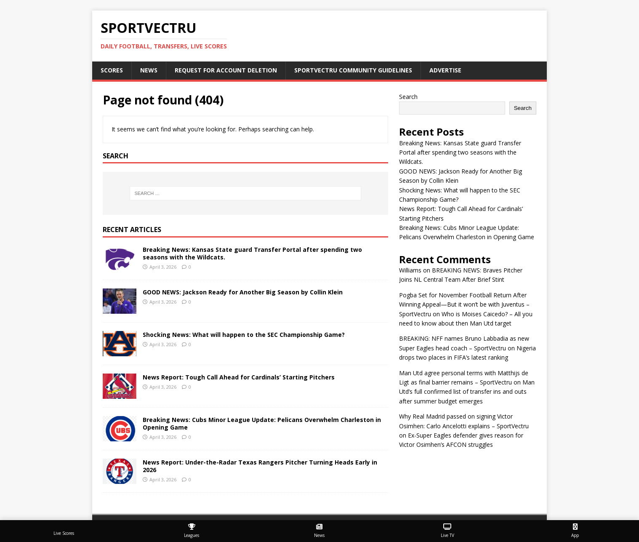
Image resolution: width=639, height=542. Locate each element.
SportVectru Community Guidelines (353, 70)
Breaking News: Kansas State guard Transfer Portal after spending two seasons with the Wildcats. (252, 253)
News (148, 70)
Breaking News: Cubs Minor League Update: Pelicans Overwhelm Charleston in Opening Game (262, 423)
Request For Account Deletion (226, 70)
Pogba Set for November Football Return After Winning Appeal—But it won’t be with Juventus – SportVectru (464, 304)
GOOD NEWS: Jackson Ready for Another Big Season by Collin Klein (243, 292)
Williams (410, 270)
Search (408, 97)
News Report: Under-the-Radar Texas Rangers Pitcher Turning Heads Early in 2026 (260, 466)
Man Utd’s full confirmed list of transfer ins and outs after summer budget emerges (467, 391)
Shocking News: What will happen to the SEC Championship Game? (244, 335)
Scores (112, 70)
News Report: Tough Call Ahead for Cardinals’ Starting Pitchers (239, 377)
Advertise (445, 70)
